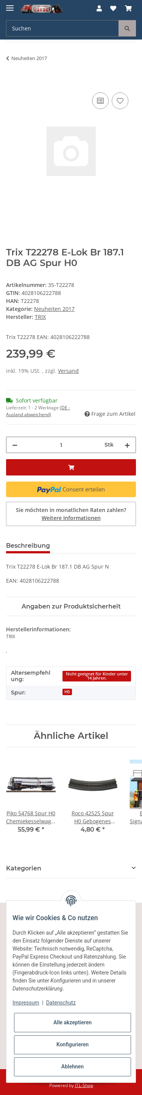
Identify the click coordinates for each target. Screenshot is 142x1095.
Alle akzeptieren (72, 1022)
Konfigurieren (72, 1044)
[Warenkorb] (128, 8)
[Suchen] (62, 28)
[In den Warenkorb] (12, 82)
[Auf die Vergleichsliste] (100, 100)
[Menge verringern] (14, 445)
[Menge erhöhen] (127, 445)
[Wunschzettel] (113, 8)
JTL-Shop (84, 1085)
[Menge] (61, 445)
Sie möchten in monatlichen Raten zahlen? (71, 513)
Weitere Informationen (71, 517)
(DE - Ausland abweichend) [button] (38, 411)
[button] (99, 8)
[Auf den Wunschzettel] (120, 100)
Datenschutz (61, 1003)
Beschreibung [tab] (28, 545)
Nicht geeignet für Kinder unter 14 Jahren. (97, 676)
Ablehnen (72, 1066)
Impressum (25, 1003)
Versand (68, 370)
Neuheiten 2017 (54, 308)
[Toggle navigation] (10, 5)
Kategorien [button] (23, 868)
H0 (67, 691)
